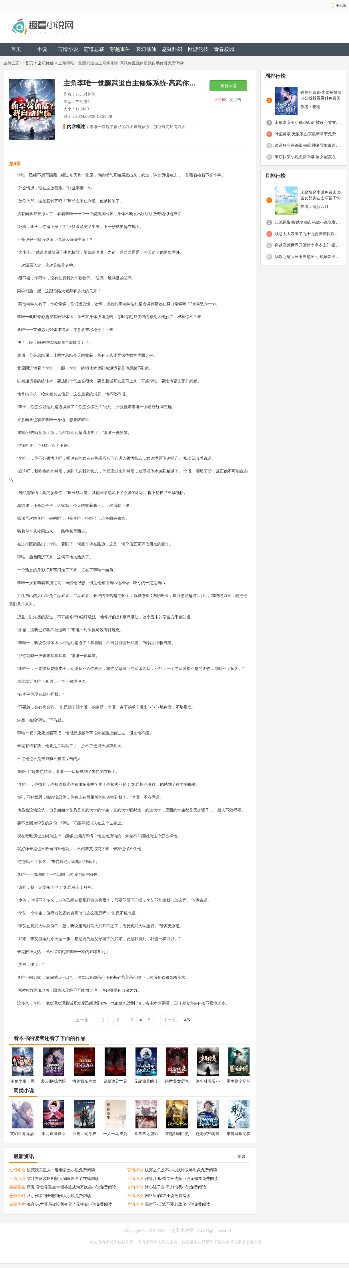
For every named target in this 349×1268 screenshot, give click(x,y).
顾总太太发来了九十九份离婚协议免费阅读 (307, 233)
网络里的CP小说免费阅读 (167, 1195)
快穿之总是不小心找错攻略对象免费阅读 (181, 1170)
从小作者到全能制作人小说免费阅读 (59, 1195)
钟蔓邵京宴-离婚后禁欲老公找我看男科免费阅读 (321, 95)
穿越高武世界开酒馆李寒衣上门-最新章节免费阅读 (307, 245)
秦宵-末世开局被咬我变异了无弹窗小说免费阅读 (69, 1204)
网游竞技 (198, 49)
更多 (242, 1156)
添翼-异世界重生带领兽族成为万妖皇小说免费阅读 (71, 1187)
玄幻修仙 (146, 49)
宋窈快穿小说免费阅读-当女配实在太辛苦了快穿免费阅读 (307, 156)
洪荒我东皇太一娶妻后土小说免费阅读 (61, 1170)
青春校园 (224, 49)
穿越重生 (120, 49)
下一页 (170, 1019)
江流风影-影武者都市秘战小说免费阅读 (307, 222)
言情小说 (68, 49)
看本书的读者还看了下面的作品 (49, 1038)
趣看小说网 (182, 1230)
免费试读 (228, 86)
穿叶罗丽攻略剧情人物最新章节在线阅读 (63, 1178)
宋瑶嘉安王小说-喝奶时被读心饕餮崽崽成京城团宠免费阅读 (307, 122)
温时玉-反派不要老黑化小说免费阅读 (177, 1204)
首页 (16, 49)
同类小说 (23, 1091)
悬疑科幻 (172, 49)
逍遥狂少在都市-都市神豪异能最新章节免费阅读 (307, 145)
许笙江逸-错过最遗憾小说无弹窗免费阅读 (181, 1178)
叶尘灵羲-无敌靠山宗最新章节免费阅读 (307, 134)
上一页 (82, 1019)
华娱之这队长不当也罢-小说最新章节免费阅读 (307, 256)
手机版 (341, 5)
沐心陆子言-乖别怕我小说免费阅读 (175, 1187)
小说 (42, 49)
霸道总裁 (94, 49)
